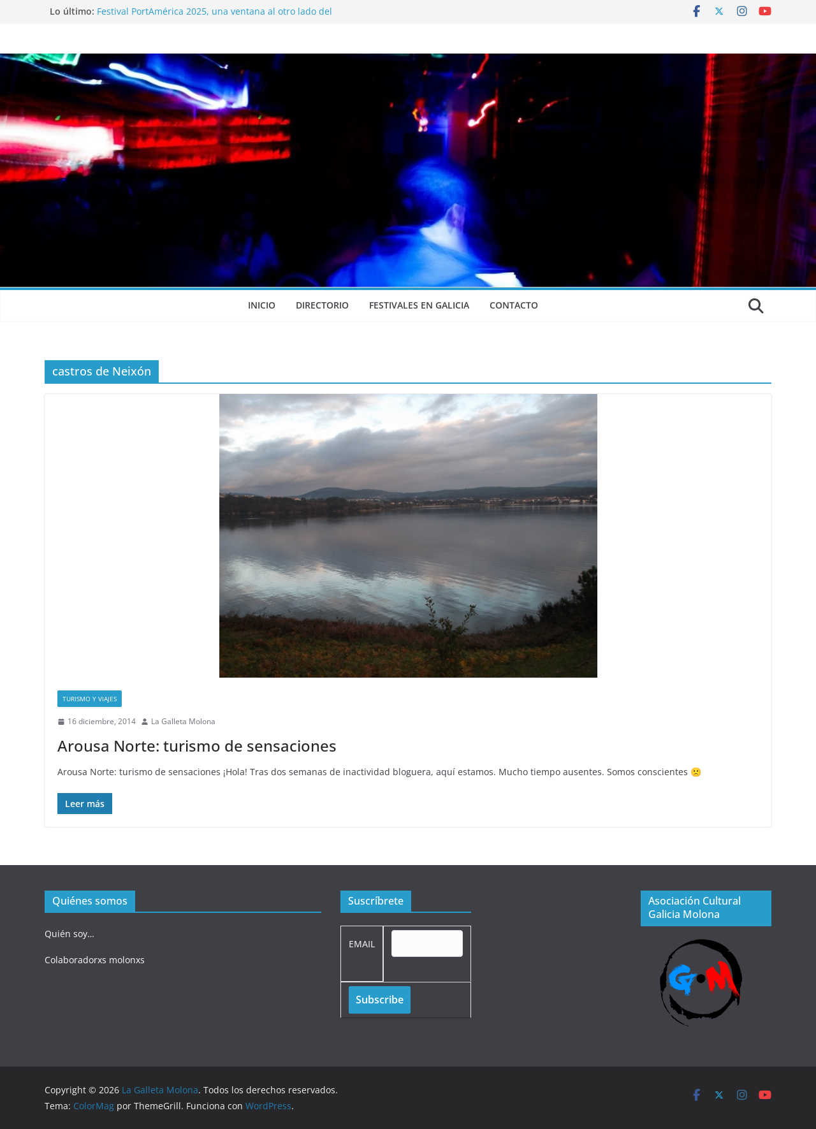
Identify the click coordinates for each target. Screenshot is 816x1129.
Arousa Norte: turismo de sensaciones (197, 745)
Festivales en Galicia (419, 305)
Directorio (322, 305)
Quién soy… (69, 934)
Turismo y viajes (89, 698)
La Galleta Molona (183, 721)
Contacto (514, 305)
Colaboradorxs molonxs (95, 960)
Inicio (261, 305)
